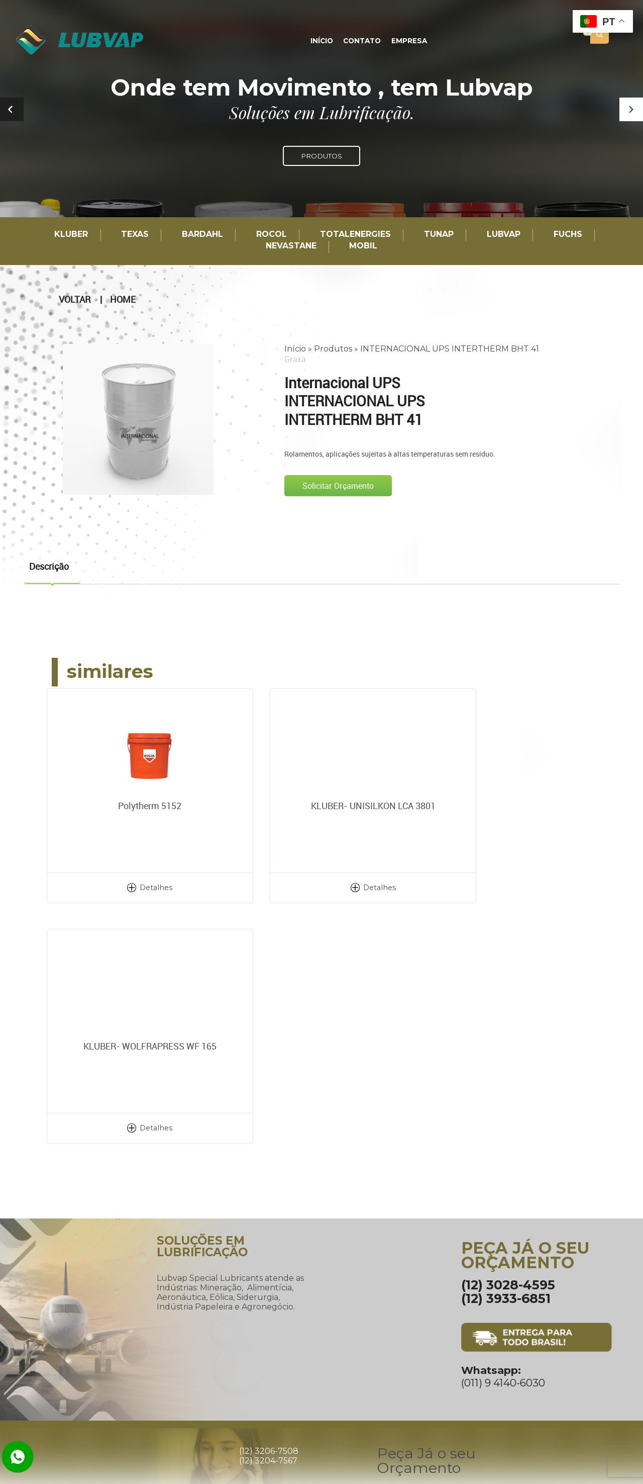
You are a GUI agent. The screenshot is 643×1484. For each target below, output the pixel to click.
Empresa (407, 41)
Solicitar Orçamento (338, 485)
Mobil (363, 246)
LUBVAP (503, 234)
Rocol (271, 234)
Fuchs (568, 234)
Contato (362, 41)
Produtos (333, 348)
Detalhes (138, 887)
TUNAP (439, 234)
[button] (631, 109)
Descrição (49, 566)
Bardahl (202, 234)
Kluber (71, 234)
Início (322, 41)
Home (123, 299)
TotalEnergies (355, 234)
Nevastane (291, 246)
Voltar (74, 299)
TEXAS (135, 234)
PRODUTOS (321, 156)
